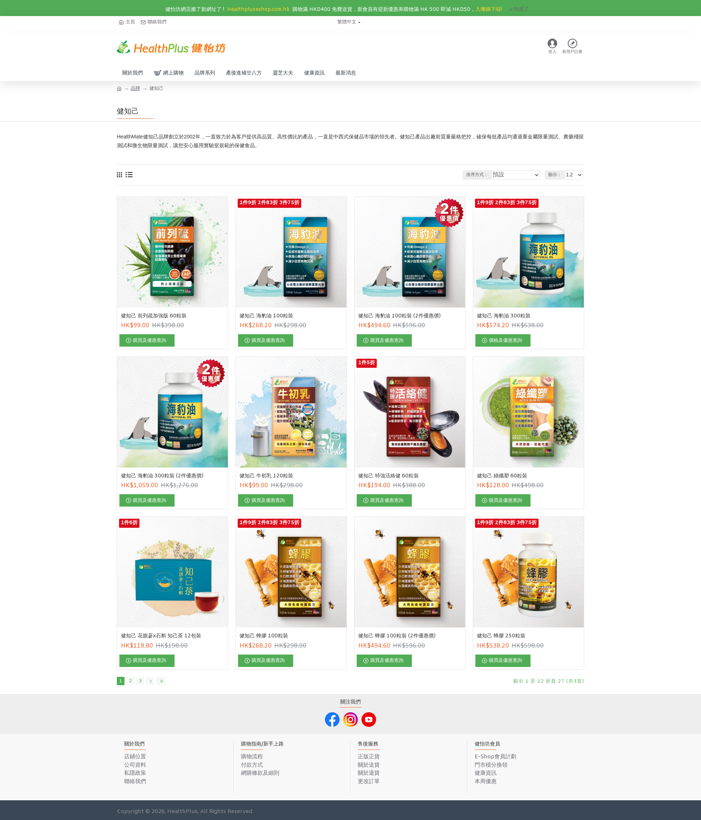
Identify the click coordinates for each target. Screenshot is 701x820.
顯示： (558, 175)
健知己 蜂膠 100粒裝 (264, 636)
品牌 (135, 88)
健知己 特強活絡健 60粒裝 (388, 476)
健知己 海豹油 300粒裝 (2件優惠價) (162, 476)
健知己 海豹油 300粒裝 (503, 316)
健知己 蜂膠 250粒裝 (501, 636)
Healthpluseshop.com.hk (258, 9)
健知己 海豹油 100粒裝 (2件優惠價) (399, 316)
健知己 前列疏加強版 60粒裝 (154, 316)
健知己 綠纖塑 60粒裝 (502, 476)
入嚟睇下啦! (488, 9)
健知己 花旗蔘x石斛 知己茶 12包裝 (161, 636)
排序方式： (491, 175)
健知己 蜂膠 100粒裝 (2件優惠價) (397, 636)
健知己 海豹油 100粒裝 (266, 316)
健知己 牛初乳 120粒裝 (266, 476)
